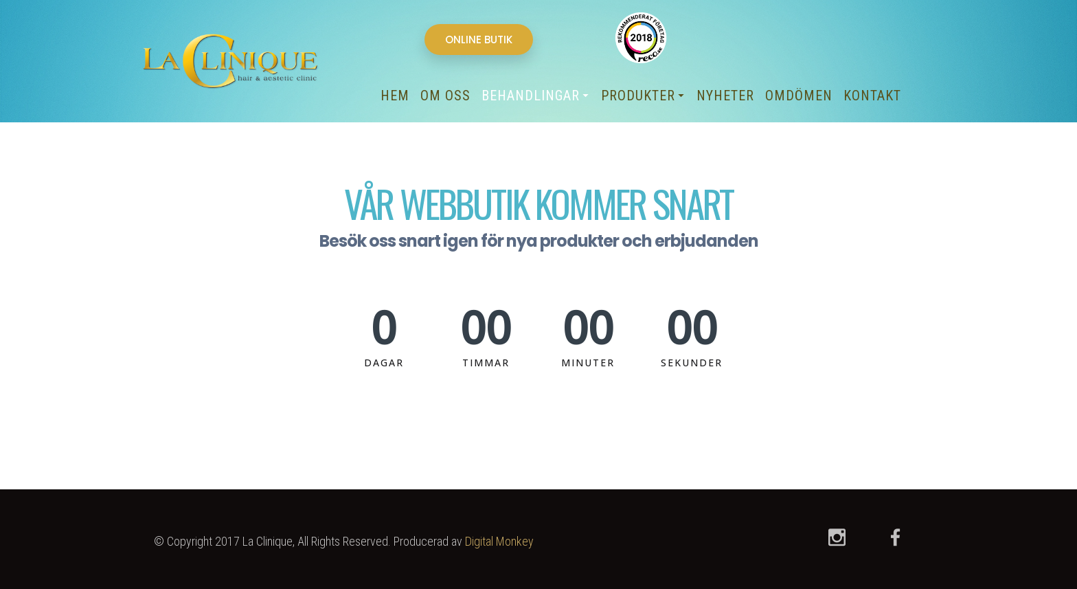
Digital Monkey (499, 541)
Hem (395, 95)
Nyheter (725, 95)
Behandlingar (534, 95)
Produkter (641, 95)
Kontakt (872, 95)
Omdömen (798, 95)
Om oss (445, 95)
